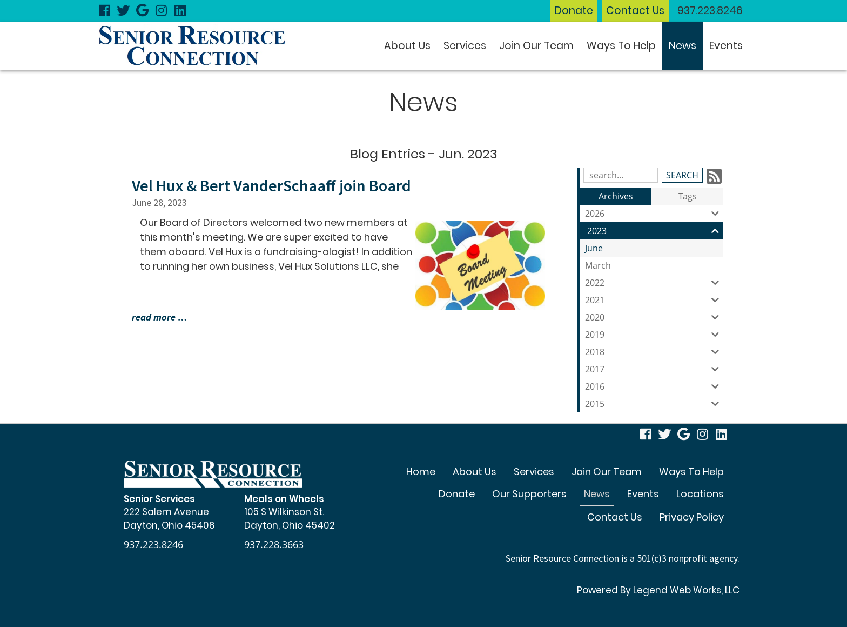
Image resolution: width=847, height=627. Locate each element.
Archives (616, 196)
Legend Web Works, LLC (686, 590)
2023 (655, 230)
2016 (654, 386)
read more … (159, 317)
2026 (654, 213)
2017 (654, 369)
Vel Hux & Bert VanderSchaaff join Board (271, 185)
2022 (654, 282)
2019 (654, 334)
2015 (654, 403)
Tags (687, 196)
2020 (654, 317)
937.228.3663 (274, 544)
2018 (654, 352)
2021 (654, 300)
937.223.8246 (710, 10)
